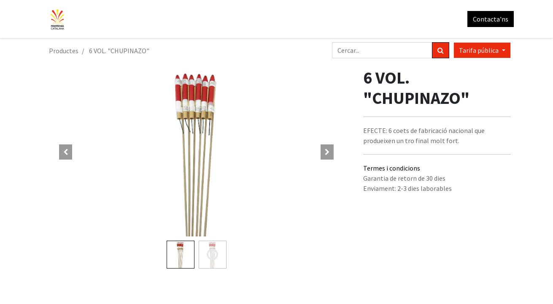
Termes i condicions (391, 168)
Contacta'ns (487, 19)
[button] (66, 152)
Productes (63, 50)
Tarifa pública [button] (479, 50)
